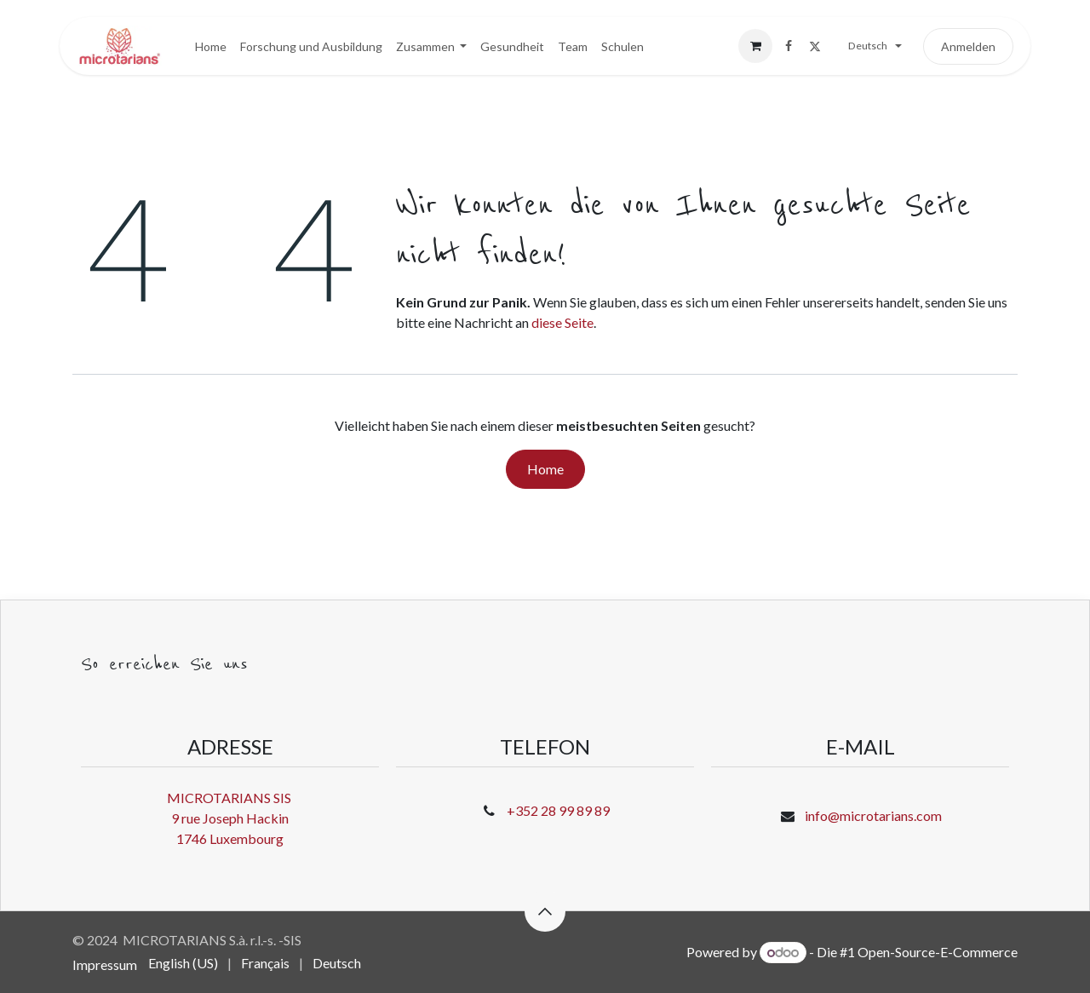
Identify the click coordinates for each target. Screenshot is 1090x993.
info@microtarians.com (873, 815)
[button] (545, 911)
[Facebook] (788, 46)
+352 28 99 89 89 (558, 810)
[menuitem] (210, 46)
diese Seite (562, 322)
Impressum (104, 964)
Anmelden (968, 46)
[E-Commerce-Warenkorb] (755, 46)
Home (545, 469)
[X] (815, 46)
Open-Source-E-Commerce (938, 952)
